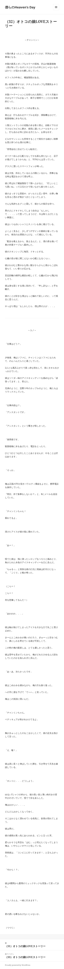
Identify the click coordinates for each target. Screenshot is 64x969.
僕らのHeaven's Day (20, 7)
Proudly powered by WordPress (17, 965)
